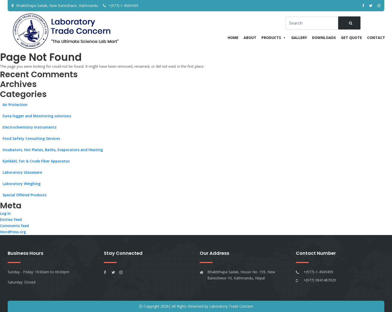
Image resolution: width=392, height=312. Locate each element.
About (250, 37)
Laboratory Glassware (22, 172)
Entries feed (11, 219)
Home (233, 37)
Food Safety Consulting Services (31, 138)
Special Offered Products (24, 194)
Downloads (324, 37)
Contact (376, 37)
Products (274, 37)
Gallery (299, 37)
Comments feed (14, 225)
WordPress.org (13, 232)
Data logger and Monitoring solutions (37, 115)
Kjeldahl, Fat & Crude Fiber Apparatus (36, 161)
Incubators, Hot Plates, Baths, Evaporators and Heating (53, 149)
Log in (5, 213)
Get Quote (351, 37)
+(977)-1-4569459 (120, 5)
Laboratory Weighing (22, 183)
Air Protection (15, 104)
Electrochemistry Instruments (29, 127)
